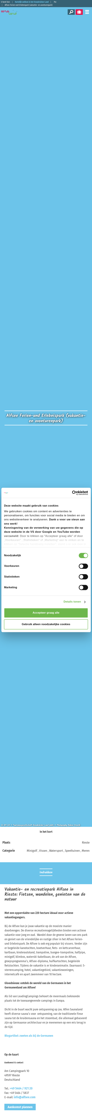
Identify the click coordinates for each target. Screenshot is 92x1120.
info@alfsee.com (25, 1097)
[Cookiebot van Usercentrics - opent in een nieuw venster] (74, 492)
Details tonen (72, 601)
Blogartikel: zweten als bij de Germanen (29, 1035)
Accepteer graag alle (46, 612)
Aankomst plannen (20, 1107)
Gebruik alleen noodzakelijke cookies (46, 624)
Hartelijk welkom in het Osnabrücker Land (32, 2)
